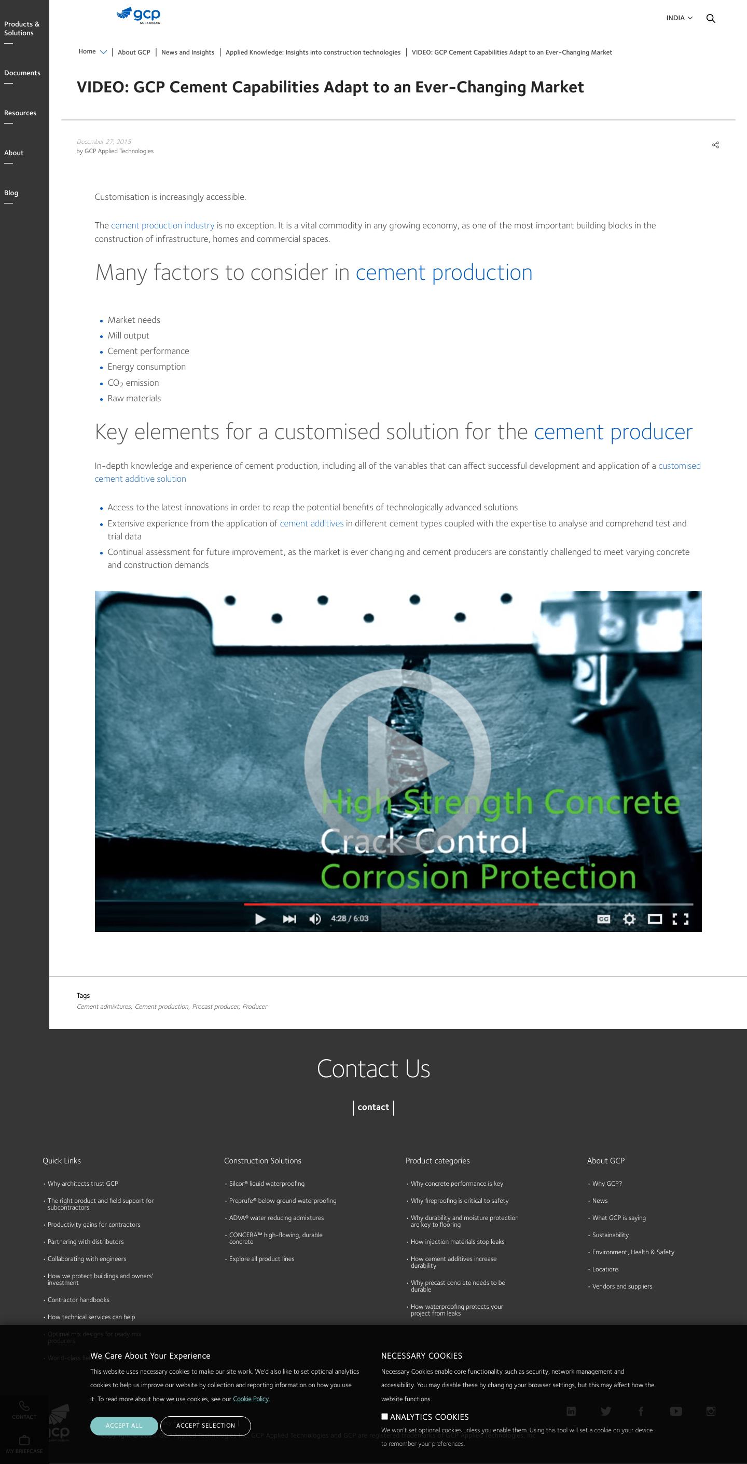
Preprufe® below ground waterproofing (283, 1201)
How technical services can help (91, 1317)
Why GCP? (607, 1184)
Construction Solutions (262, 1161)
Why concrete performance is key (457, 1184)
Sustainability (610, 1235)
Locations (605, 1270)
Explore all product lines (262, 1259)
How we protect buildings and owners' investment (100, 1280)
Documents (22, 73)
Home (87, 52)
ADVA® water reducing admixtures (276, 1218)
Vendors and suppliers (622, 1287)
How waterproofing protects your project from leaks (457, 1311)
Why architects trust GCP (83, 1184)
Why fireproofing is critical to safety (460, 1201)
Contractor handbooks (78, 1300)
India (676, 18)
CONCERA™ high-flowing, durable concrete (276, 1239)
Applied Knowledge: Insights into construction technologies (313, 53)
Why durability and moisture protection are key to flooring (465, 1222)
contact (373, 1108)
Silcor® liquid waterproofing (267, 1184)
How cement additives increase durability (454, 1263)
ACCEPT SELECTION (205, 1426)
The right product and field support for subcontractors (101, 1205)
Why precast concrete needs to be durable (458, 1287)
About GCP (134, 53)
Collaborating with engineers (87, 1259)
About (14, 153)
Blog (11, 193)
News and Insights (187, 53)
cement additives (312, 524)
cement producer (614, 433)
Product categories (438, 1161)
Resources (20, 113)
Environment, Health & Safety (633, 1253)
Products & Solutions (21, 29)
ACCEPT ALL (124, 1426)
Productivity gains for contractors (94, 1225)
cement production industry (162, 226)
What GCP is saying (619, 1218)
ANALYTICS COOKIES (429, 1418)
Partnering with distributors (86, 1242)
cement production (444, 274)
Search (710, 20)
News (600, 1201)
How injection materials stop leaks (458, 1242)
